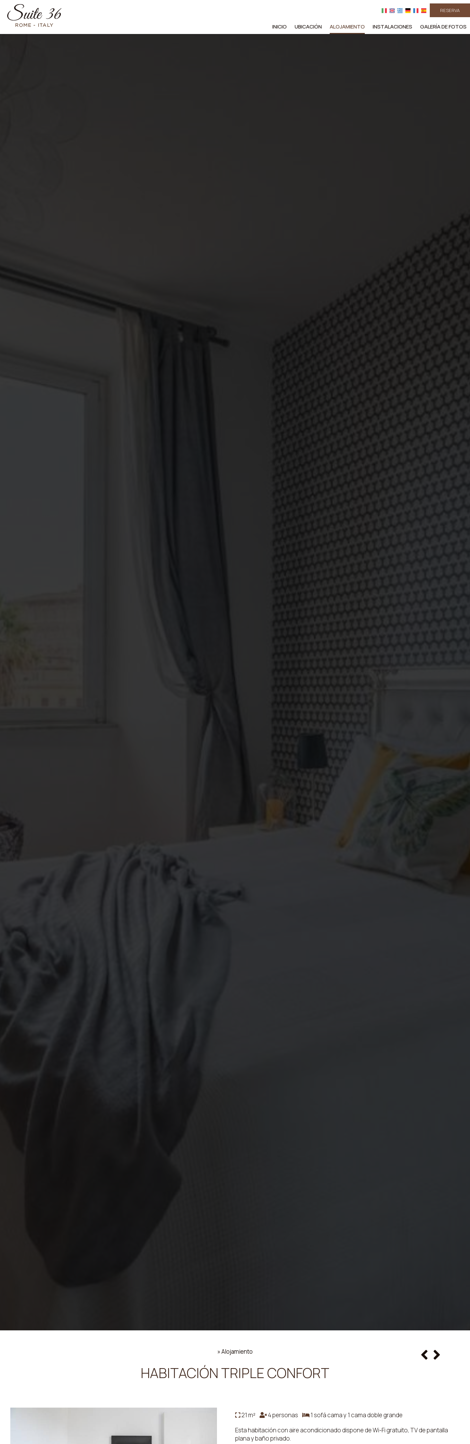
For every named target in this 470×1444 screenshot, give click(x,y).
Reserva (450, 10)
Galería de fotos (443, 26)
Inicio (279, 26)
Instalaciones (392, 26)
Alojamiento (347, 26)
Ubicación (308, 26)
